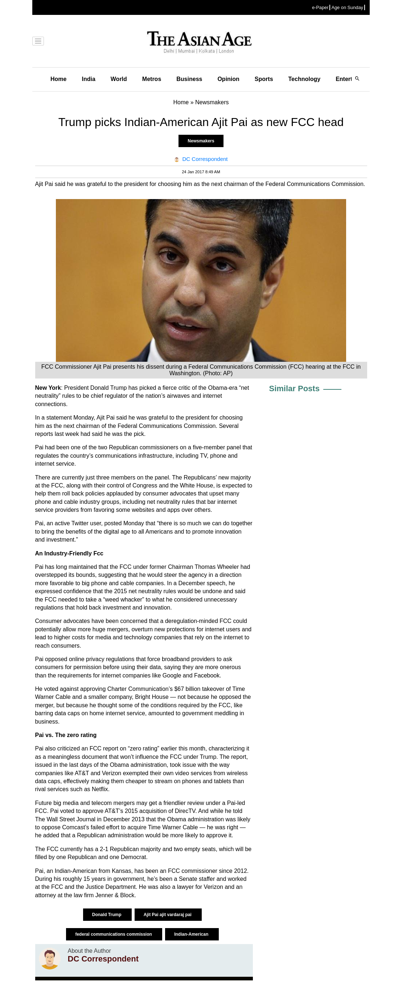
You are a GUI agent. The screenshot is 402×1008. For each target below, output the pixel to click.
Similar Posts (294, 388)
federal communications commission (114, 934)
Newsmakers (201, 140)
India (88, 79)
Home (58, 79)
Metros (151, 79)
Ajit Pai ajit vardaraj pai (168, 914)
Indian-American (191, 934)
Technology (304, 79)
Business (189, 79)
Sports (264, 79)
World (119, 79)
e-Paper (320, 7)
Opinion (228, 79)
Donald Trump (107, 914)
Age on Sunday (347, 7)
